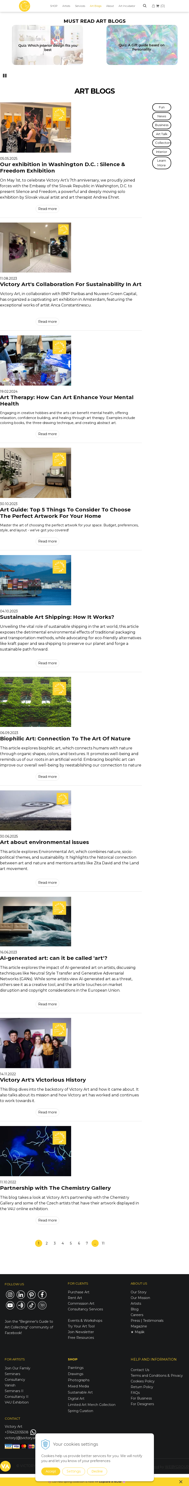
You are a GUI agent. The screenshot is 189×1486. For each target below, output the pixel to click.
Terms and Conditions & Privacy (157, 1375)
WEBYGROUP (177, 1467)
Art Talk (161, 134)
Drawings (75, 1374)
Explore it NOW (110, 1481)
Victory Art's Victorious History (43, 1080)
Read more (47, 209)
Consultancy (15, 1379)
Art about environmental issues (44, 842)
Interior (161, 152)
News (161, 116)
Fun (162, 107)
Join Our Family (17, 1368)
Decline (97, 1471)
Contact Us (140, 1370)
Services (80, 6)
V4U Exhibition (17, 1402)
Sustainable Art (80, 1392)
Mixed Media (78, 1386)
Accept (51, 1471)
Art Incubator (127, 6)
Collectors (163, 143)
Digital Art (76, 1398)
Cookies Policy (143, 1381)
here (91, 1481)
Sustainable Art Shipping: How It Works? (57, 617)
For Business (142, 1398)
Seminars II (14, 1391)
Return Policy (142, 1387)
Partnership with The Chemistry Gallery (55, 1188)
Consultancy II (16, 1397)
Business (161, 125)
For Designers (142, 1404)
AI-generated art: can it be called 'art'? (53, 958)
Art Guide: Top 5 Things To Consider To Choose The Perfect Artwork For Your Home (65, 512)
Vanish (10, 1385)
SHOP (54, 6)
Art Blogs (95, 6)
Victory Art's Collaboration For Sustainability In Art (71, 284)
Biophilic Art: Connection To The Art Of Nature (65, 738)
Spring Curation (80, 1411)
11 (103, 1243)
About (110, 6)
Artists (66, 6)
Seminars (12, 1374)
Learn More (161, 163)
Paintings (75, 1368)
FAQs (135, 1392)
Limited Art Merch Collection (91, 1405)
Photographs (78, 1380)
